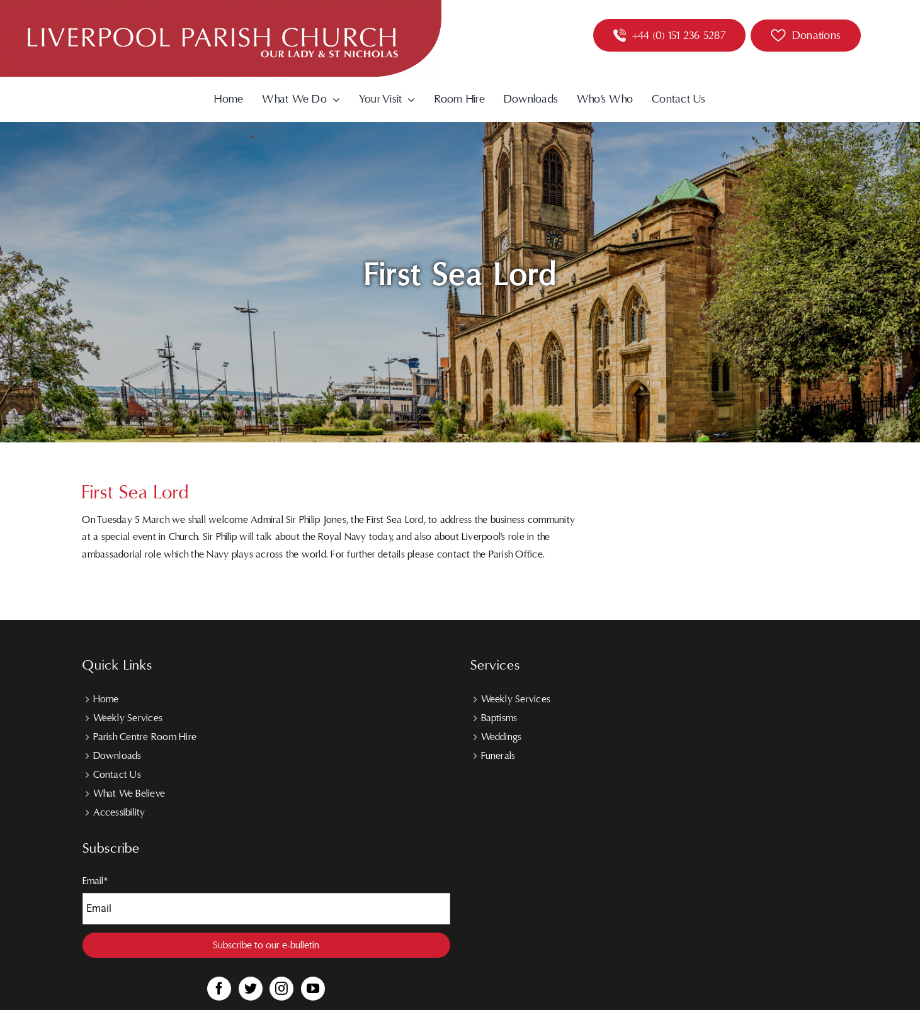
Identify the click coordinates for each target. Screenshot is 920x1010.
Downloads (117, 755)
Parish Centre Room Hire (145, 737)
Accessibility (119, 812)
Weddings (501, 737)
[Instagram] (281, 989)
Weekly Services (128, 718)
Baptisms (499, 718)
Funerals (498, 755)
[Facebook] (219, 989)
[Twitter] (251, 989)
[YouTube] (313, 989)
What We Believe (129, 793)
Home (106, 699)
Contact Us (117, 774)
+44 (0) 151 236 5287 (678, 35)
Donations (816, 35)
